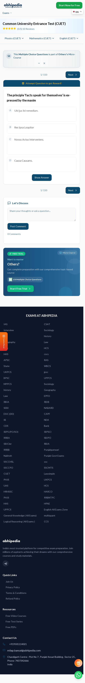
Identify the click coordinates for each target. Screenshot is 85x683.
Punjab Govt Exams (54, 455)
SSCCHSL (9, 461)
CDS (6, 425)
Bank (46, 425)
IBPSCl (47, 431)
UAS (6, 485)
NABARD (49, 407)
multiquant (49, 515)
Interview (9, 330)
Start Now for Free (69, 5)
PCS (6, 348)
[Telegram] (6, 563)
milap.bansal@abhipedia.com (24, 650)
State (6, 366)
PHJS (6, 479)
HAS (6, 354)
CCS (46, 521)
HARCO (48, 491)
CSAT (47, 324)
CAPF (47, 413)
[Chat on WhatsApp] (78, 675)
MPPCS (8, 384)
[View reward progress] (78, 663)
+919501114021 (18, 644)
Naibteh (8, 455)
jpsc (46, 372)
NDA (46, 419)
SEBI (6, 407)
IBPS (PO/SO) (11, 431)
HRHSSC (8, 491)
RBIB (46, 401)
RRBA (7, 437)
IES (5, 336)
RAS (46, 360)
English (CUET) (69, 38)
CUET (7, 473)
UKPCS (7, 372)
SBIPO (47, 437)
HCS (46, 348)
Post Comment (18, 226)
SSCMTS (48, 467)
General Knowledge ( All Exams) (20, 515)
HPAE (47, 503)
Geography (9, 342)
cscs (46, 354)
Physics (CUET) (14, 38)
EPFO (47, 395)
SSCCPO (8, 467)
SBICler (8, 443)
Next (72, 74)
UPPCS (48, 378)
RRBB (7, 449)
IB (5, 419)
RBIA (6, 401)
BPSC (7, 378)
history (47, 336)
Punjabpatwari (51, 449)
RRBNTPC (49, 497)
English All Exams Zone (56, 509)
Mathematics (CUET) (41, 38)
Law (46, 342)
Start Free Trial (20, 288)
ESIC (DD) (9, 413)
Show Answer (42, 177)
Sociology (49, 330)
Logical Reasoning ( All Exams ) (19, 521)
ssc (45, 461)
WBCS (47, 366)
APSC (7, 360)
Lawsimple (49, 473)
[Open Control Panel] (2, 341)
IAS (5, 324)
